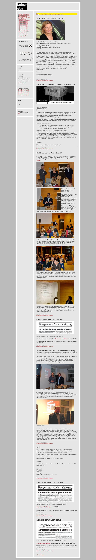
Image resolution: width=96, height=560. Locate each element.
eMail (19, 70)
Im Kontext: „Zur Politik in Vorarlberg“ (50, 18)
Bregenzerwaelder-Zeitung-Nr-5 (44, 506)
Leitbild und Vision (23, 19)
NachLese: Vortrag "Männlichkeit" (49, 153)
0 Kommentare (39, 80)
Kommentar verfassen (48, 80)
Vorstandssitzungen (23, 32)
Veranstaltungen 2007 (23, 21)
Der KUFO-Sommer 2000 (23, 89)
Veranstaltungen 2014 (23, 28)
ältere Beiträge (40, 555)
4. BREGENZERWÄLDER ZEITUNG (49, 520)
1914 (38, 447)
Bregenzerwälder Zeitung (24, 15)
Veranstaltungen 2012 (23, 26)
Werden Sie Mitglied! (23, 35)
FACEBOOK (21, 18)
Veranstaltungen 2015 (23, 29)
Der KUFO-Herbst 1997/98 (23, 95)
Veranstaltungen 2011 (23, 25)
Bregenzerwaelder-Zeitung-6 (62, 338)
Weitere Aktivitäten (23, 33)
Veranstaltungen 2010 (23, 24)
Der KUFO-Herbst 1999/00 (23, 90)
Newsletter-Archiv (21, 82)
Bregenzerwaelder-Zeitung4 (43, 543)
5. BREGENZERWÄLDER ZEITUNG (49, 482)
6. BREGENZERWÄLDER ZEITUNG (49, 320)
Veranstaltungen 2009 (23, 23)
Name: (19, 68)
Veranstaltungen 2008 (23, 22)
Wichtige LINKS (22, 36)
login (19, 113)
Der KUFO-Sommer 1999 (23, 91)
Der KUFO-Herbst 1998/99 (23, 92)
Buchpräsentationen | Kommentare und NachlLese (24, 17)
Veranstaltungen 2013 (23, 27)
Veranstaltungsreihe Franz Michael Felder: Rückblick (24, 31)
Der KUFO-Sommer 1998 (23, 94)
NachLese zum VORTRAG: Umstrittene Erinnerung (55, 351)
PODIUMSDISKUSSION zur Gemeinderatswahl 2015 (55, 84)
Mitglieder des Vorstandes (24, 20)
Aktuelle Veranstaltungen (24, 14)
